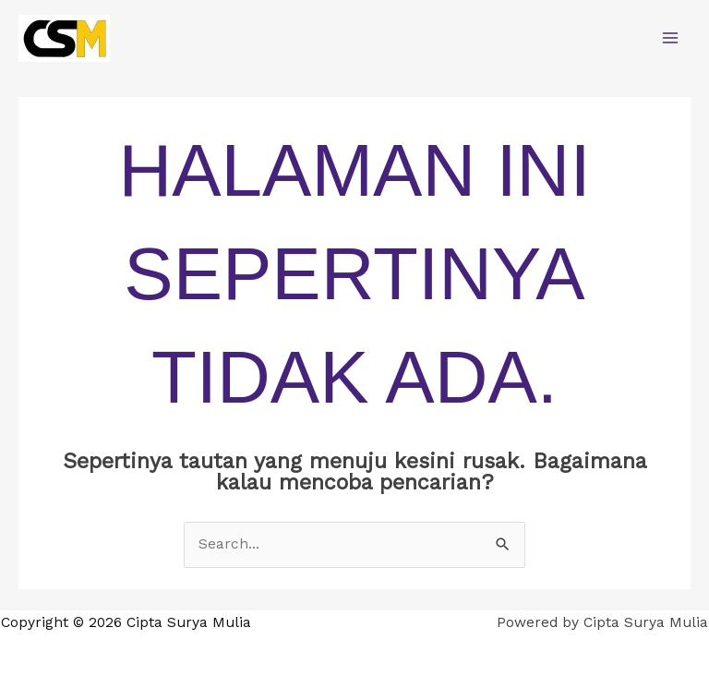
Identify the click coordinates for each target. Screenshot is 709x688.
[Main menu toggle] (671, 37)
